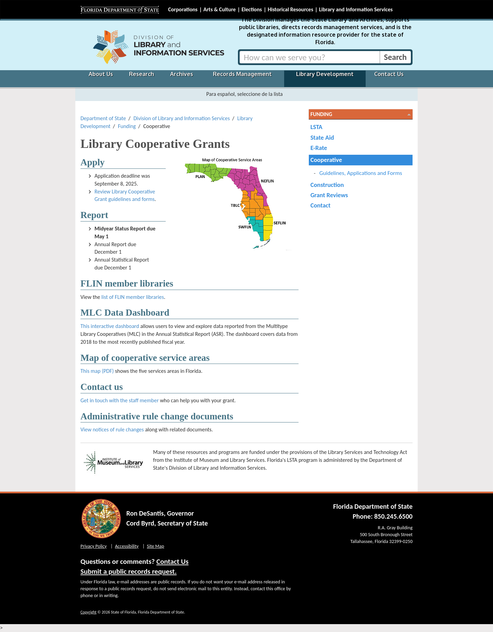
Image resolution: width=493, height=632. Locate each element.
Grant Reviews (329, 195)
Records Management (242, 74)
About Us (101, 74)
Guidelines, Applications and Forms (360, 173)
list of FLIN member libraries (132, 297)
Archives (181, 74)
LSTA (317, 127)
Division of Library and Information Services (182, 118)
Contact (321, 205)
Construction (327, 185)
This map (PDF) (97, 371)
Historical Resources (290, 9)
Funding (127, 126)
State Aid (322, 137)
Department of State (103, 118)
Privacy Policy (93, 546)
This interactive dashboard (109, 326)
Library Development (325, 74)
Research (141, 74)
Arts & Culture (219, 9)
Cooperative (326, 160)
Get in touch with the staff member (119, 400)
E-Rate (319, 148)
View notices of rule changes (112, 429)
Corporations (183, 9)
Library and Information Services (356, 9)
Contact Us (389, 74)
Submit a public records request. (128, 571)
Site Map (155, 546)
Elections (251, 9)
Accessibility (127, 546)
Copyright (88, 612)
